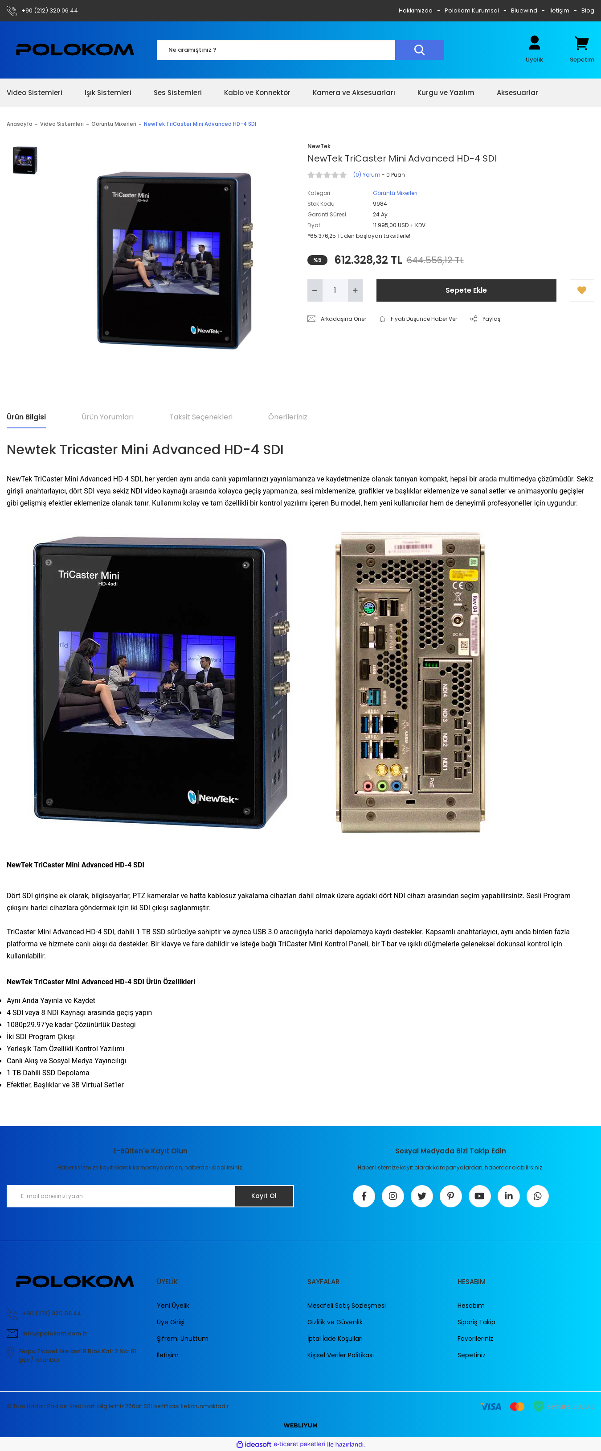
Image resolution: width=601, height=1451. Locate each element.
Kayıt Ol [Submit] (264, 1195)
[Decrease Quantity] (315, 290)
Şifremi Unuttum (183, 1338)
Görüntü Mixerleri (395, 193)
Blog (587, 10)
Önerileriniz (287, 417)
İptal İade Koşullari (335, 1338)
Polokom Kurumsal (472, 10)
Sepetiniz (472, 1355)
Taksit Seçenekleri (201, 417)
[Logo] (75, 50)
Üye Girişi (170, 1322)
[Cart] (582, 50)
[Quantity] (335, 290)
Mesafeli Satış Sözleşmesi (346, 1305)
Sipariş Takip (476, 1322)
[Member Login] (534, 50)
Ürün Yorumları (108, 417)
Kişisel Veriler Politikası (340, 1355)
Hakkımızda (416, 10)
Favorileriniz (475, 1338)
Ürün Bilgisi (26, 417)
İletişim (559, 10)
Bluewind (524, 10)
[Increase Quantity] (355, 290)
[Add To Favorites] (582, 290)
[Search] (300, 50)
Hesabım (471, 1305)
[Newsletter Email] (150, 1196)
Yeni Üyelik (173, 1305)
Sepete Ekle (466, 290)
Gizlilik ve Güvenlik (335, 1322)
